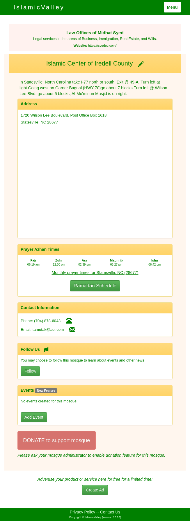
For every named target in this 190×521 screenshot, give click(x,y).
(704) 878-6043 (47, 321)
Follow (30, 371)
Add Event (33, 417)
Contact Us (110, 512)
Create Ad (95, 490)
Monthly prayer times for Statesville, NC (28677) (95, 272)
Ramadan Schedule (95, 285)
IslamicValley (39, 7)
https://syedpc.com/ (102, 45)
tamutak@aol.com (48, 329)
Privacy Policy (82, 512)
